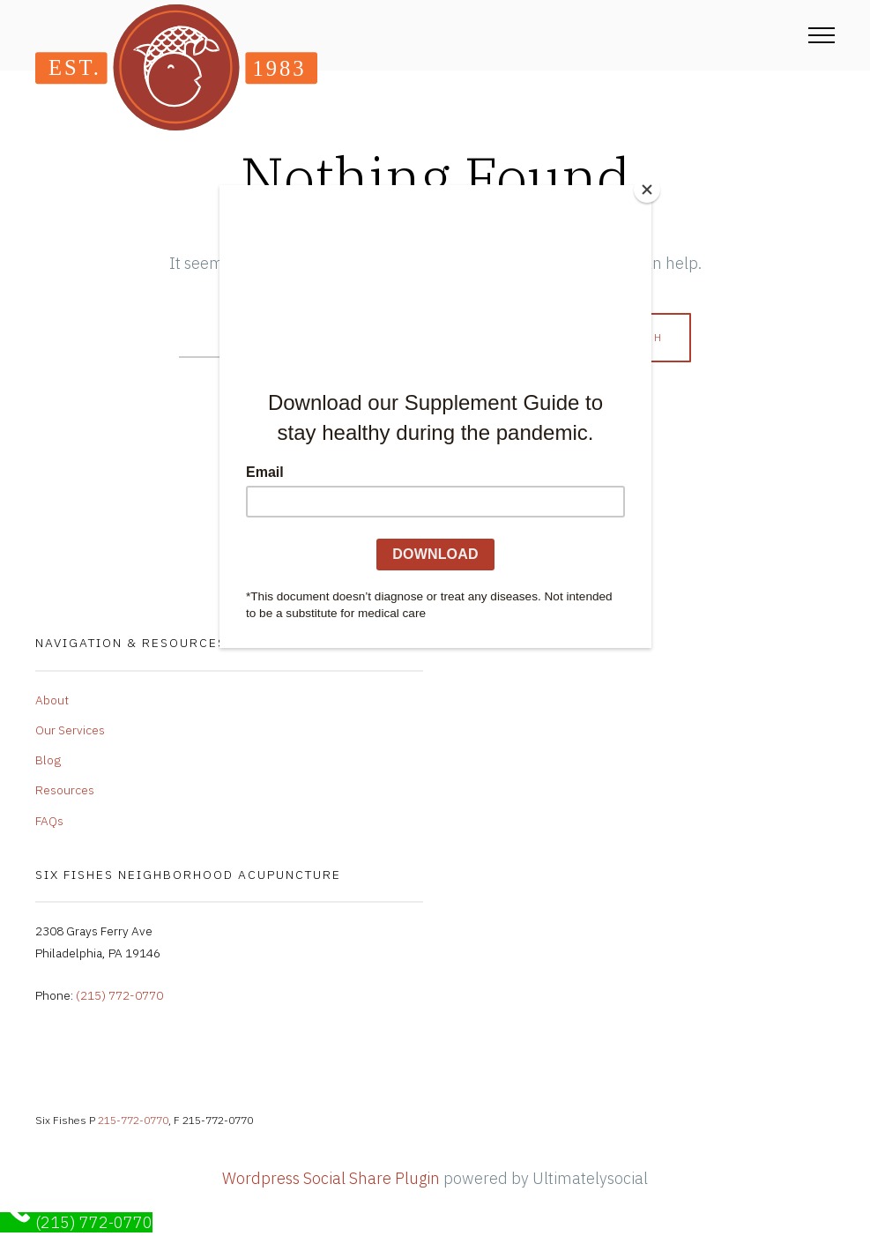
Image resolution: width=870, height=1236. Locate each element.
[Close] (647, 189)
